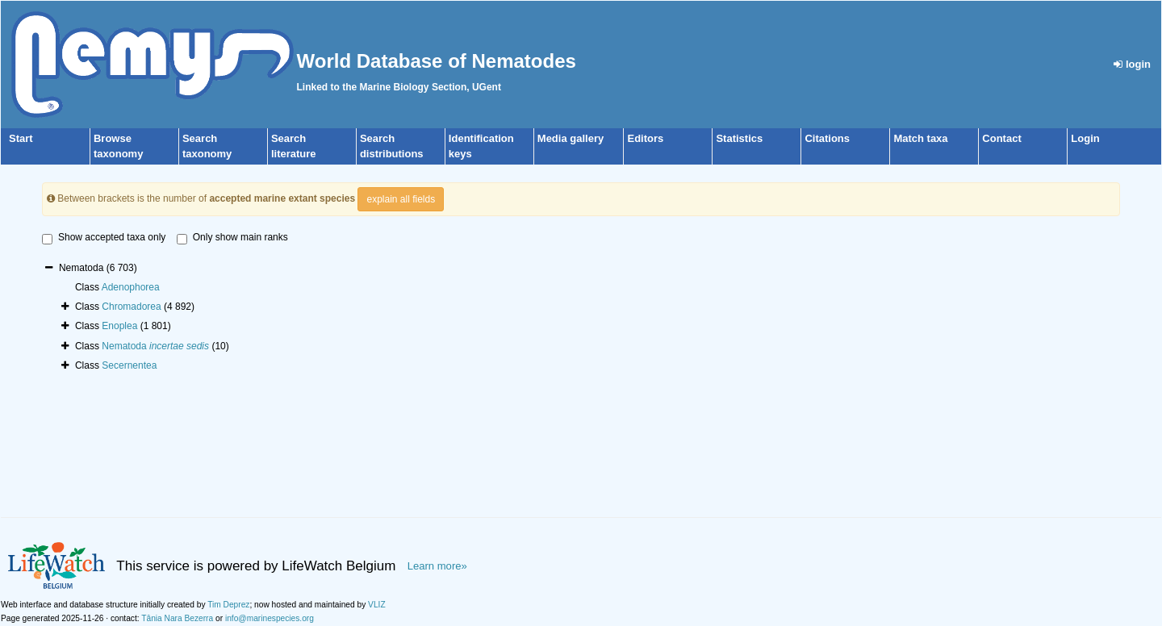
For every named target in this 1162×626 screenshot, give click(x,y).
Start (21, 138)
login (1132, 64)
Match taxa (920, 138)
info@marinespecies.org (269, 618)
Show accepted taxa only (103, 238)
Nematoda (155, 346)
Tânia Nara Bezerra (177, 618)
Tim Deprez (228, 604)
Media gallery (570, 138)
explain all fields (400, 199)
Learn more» (437, 566)
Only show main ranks (232, 238)
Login (1085, 138)
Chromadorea (131, 306)
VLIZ (377, 604)
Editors (645, 138)
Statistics (739, 138)
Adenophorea (131, 287)
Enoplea (119, 326)
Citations (827, 138)
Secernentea (129, 365)
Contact (1001, 138)
